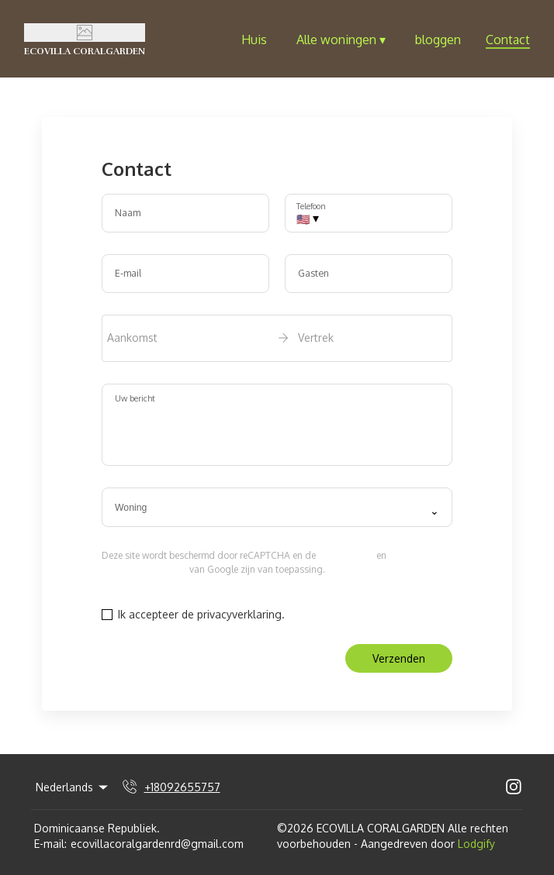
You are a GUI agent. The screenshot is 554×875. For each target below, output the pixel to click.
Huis (254, 39)
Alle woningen (341, 39)
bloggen (438, 39)
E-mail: (50, 843)
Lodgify (476, 843)
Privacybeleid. (322, 614)
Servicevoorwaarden (144, 569)
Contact (508, 39)
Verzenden (398, 658)
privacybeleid (346, 555)
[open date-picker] (277, 338)
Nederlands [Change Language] (73, 787)
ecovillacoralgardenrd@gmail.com (157, 843)
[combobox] (277, 507)
